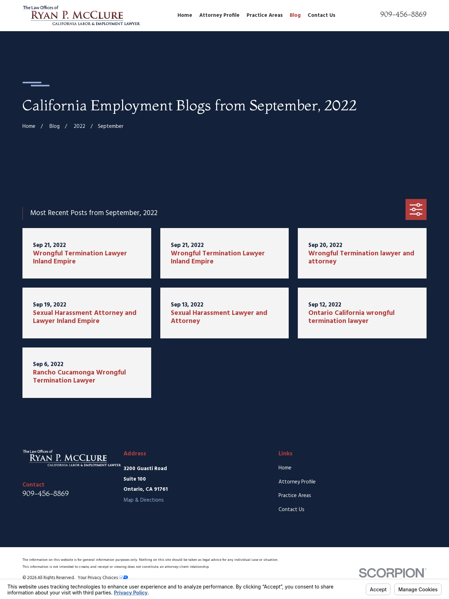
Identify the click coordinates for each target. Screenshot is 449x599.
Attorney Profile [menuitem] (219, 15)
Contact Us (291, 509)
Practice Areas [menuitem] (265, 15)
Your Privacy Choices (103, 577)
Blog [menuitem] (295, 15)
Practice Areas (295, 495)
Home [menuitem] (184, 15)
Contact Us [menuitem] (321, 15)
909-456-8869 (403, 14)
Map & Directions (143, 500)
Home (285, 468)
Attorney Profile (297, 482)
